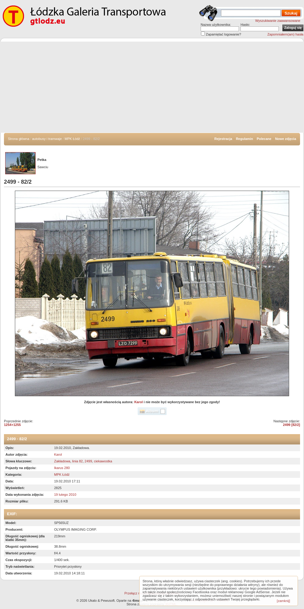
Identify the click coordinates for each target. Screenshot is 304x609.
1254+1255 (12, 425)
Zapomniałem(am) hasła (285, 34)
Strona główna (18, 139)
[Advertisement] (152, 87)
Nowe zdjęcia (285, 139)
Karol (138, 402)
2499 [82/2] (291, 425)
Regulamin (244, 139)
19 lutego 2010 (65, 494)
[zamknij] (283, 601)
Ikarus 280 (62, 468)
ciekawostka (103, 461)
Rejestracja (223, 139)
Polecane (264, 139)
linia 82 (77, 461)
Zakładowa (62, 461)
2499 (88, 461)
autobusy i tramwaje (47, 139)
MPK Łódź (72, 139)
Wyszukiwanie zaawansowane (277, 20)
